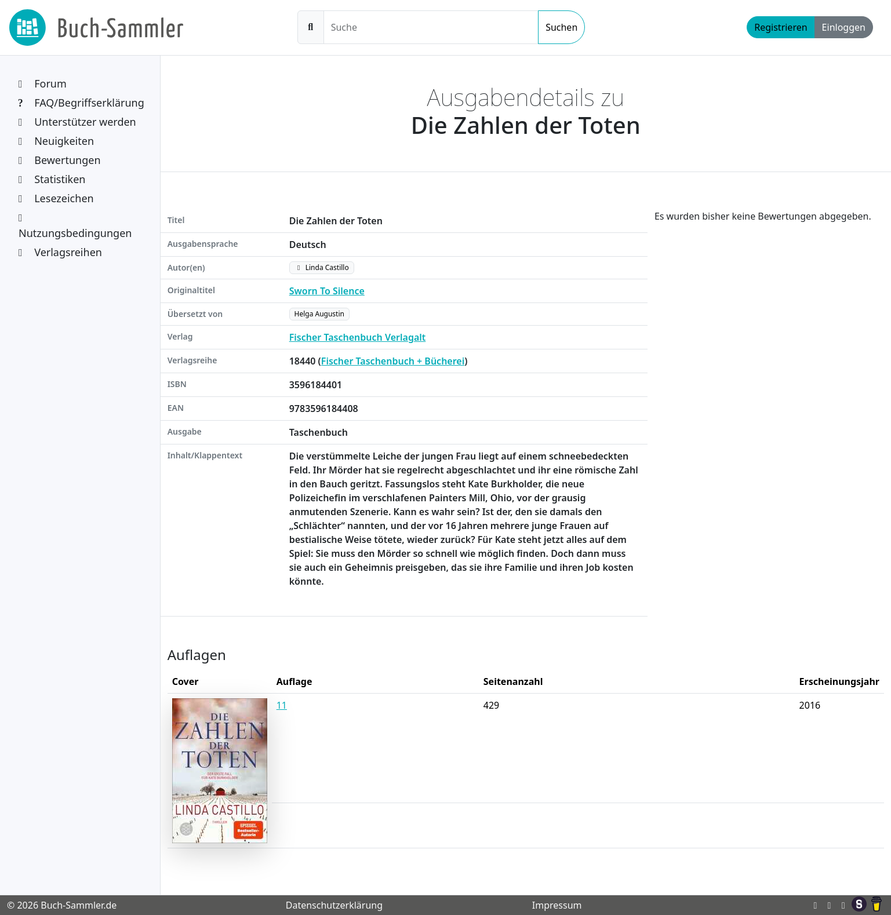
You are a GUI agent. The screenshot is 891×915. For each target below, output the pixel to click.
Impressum (557, 905)
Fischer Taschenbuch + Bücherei (392, 361)
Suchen (561, 27)
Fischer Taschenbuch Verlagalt (357, 337)
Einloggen (843, 27)
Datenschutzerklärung (334, 905)
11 (282, 705)
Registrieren (780, 27)
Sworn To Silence (327, 291)
